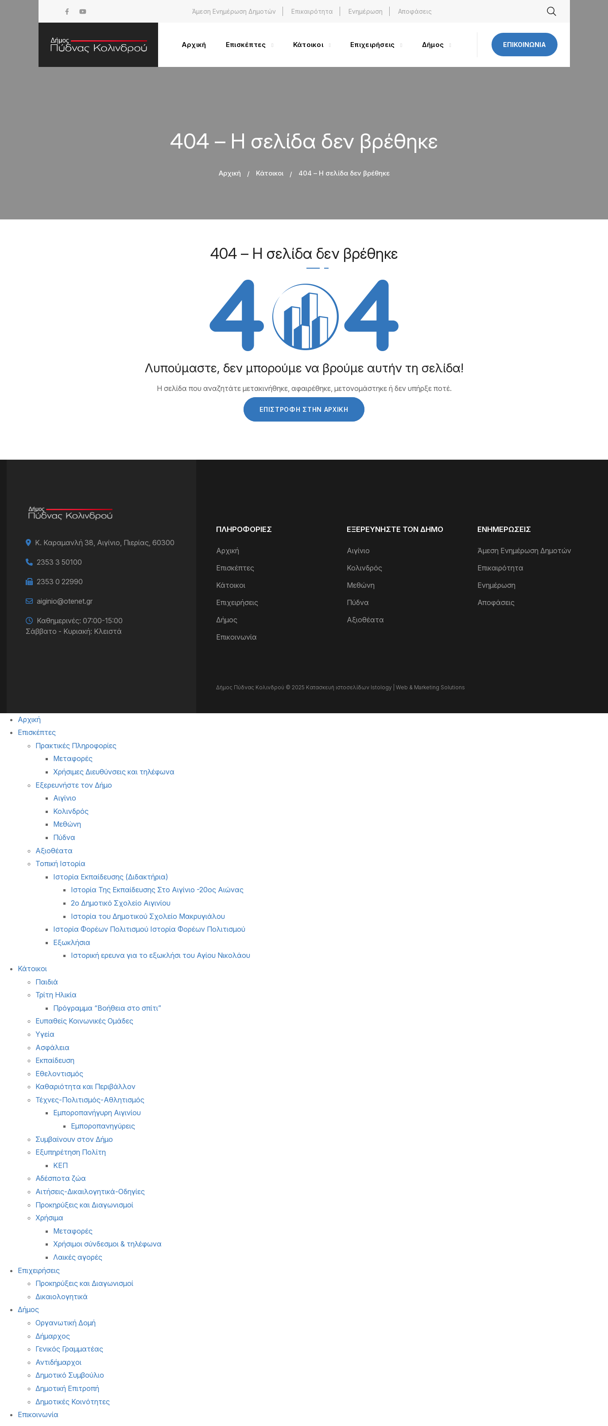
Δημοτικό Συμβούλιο (69, 1375)
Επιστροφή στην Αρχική (304, 409)
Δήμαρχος (52, 1336)
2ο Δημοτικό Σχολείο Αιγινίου (120, 903)
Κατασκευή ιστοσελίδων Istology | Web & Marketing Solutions (385, 687)
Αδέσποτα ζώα (60, 1178)
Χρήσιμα (49, 1217)
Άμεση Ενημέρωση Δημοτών (234, 11)
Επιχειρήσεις (237, 602)
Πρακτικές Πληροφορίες (75, 745)
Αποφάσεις (415, 11)
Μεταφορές (73, 758)
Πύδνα (358, 602)
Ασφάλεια (52, 1047)
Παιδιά (46, 981)
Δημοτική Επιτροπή (67, 1388)
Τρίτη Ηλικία (56, 994)
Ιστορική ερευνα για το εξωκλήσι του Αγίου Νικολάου (160, 955)
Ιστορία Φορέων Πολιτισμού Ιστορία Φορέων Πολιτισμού (149, 929)
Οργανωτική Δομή (65, 1322)
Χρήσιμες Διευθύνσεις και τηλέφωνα (113, 771)
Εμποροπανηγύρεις (103, 1125)
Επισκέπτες (235, 567)
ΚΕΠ (60, 1165)
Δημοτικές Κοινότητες (72, 1401)
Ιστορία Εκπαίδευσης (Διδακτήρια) (110, 876)
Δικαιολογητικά (61, 1296)
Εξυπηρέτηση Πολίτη (70, 1152)
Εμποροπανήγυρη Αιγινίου (97, 1112)
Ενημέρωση (366, 11)
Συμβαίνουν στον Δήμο (74, 1139)
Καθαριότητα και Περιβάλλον (85, 1086)
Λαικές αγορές (77, 1257)
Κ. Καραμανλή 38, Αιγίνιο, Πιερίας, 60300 (104, 542)
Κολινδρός (364, 567)
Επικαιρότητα (312, 11)
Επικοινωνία (524, 44)
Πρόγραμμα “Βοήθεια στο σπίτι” (107, 1008)
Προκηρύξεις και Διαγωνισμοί (84, 1204)
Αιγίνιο (358, 550)
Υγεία (44, 1034)
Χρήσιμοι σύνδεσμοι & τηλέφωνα (107, 1243)
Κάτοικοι (269, 173)
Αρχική (230, 173)
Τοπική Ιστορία (60, 863)
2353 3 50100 (59, 562)
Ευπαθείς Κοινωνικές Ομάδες (84, 1020)
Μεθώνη (361, 585)
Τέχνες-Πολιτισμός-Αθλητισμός (89, 1099)
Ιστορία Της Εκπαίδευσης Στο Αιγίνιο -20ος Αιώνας (157, 889)
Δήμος (226, 619)
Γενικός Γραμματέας (69, 1348)
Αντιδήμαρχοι (58, 1362)
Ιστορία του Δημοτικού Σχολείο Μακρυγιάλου (148, 916)
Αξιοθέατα (365, 619)
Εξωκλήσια (71, 942)
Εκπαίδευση (54, 1060)
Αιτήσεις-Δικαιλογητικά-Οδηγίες (90, 1191)
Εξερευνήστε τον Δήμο (73, 785)
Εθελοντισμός (59, 1073)
